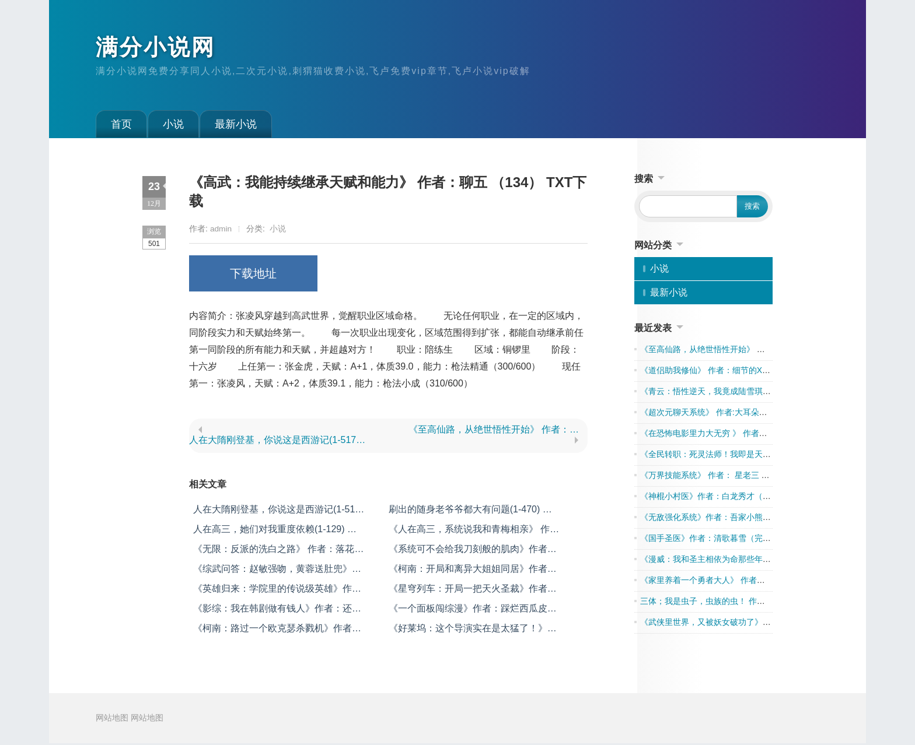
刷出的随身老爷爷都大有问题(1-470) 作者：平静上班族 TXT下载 (470, 512)
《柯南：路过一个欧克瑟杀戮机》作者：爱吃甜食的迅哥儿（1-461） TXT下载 (277, 631)
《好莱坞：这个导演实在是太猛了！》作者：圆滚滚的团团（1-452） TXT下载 (473, 631)
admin (221, 231)
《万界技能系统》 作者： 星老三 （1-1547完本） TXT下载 (747, 477)
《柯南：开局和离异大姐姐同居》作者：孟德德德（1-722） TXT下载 (473, 571)
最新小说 (236, 126)
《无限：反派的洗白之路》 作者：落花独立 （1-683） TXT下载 (278, 551)
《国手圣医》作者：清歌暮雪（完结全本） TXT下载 (734, 540)
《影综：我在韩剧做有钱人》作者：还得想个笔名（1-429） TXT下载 (277, 611)
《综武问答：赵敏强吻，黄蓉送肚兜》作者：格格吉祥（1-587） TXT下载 (277, 571)
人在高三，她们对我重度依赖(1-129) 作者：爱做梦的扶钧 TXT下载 (275, 531)
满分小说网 (158, 48)
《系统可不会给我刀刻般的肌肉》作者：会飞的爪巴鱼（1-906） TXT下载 (473, 551)
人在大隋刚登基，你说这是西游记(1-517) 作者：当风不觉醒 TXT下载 (278, 442)
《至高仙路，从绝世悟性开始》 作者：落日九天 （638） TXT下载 (498, 432)
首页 (121, 126)
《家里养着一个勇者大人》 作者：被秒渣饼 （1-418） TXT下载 (755, 582)
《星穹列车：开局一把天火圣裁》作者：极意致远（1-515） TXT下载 (473, 591)
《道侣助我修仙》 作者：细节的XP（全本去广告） (732, 372)
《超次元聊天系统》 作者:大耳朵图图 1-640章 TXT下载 (740, 414)
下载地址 (253, 275)
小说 (173, 126)
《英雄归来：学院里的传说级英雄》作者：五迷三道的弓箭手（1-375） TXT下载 (276, 591)
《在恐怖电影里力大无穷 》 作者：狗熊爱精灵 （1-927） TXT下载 (761, 435)
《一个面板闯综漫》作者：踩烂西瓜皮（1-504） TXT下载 (468, 611)
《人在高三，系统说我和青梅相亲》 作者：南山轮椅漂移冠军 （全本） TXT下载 (470, 531)
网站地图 (112, 720)
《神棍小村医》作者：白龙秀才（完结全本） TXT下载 (738, 498)
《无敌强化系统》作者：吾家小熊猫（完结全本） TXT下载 (747, 519)
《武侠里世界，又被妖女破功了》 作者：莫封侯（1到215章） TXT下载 (769, 624)
